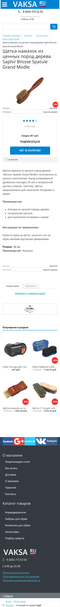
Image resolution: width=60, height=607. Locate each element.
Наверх (8, 596)
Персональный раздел (16, 572)
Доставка (10, 474)
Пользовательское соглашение (21, 576)
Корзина (10, 605)
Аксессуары (12, 531)
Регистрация (20, 601)
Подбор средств (14, 538)
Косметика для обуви (17, 525)
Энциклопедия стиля (17, 461)
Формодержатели (15, 512)
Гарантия (10, 487)
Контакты (10, 494)
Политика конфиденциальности (21, 580)
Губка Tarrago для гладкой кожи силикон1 (25, 366)
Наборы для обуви (16, 519)
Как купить (11, 468)
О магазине (12, 481)
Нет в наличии (30, 150)
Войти (9, 601)
